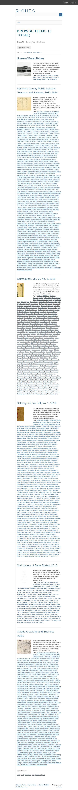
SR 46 (29, 751)
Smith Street (56, 747)
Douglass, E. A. (51, 446)
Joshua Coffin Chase (31, 610)
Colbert (34, 139)
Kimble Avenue (48, 702)
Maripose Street (52, 191)
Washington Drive (46, 761)
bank (52, 660)
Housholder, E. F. (22, 470)
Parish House (47, 354)
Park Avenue (55, 354)
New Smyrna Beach (46, 201)
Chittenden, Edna (32, 438)
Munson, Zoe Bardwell (32, 348)
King (25, 336)
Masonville (35, 193)
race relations (26, 618)
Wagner (37, 761)
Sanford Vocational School (34, 231)
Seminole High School (36, 237)
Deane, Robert (34, 312)
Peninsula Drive (30, 213)
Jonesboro (32, 175)
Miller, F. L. (49, 492)
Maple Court (44, 716)
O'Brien (31, 203)
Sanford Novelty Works (24, 370)
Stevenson (20, 378)
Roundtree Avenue (40, 223)
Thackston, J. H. (44, 538)
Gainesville (20, 161)
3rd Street (32, 117)
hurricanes (49, 608)
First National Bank (41, 318)
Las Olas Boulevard (35, 183)
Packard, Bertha (40, 352)
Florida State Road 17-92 (24, 686)
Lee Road (42, 710)
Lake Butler (39, 177)
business (19, 668)
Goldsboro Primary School (39, 165)
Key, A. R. (20, 336)
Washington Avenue (49, 260)
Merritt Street (25, 195)
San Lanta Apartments (52, 225)
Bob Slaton (30, 664)
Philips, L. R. (26, 358)
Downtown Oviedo (41, 680)
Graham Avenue (48, 696)
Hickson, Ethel (21, 332)
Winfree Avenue (51, 266)
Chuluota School (48, 135)
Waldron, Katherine (48, 544)
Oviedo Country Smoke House (33, 732)
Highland (42, 169)
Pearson (35, 211)
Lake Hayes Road (40, 706)
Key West (38, 175)
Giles (57, 326)
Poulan (54, 738)
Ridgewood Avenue (48, 219)
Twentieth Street (50, 254)
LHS (25, 185)
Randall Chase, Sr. (54, 618)
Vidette (19, 258)
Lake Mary (56, 610)
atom (18, 775)
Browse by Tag (30, 42)
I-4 (40, 700)
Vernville (56, 256)
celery (45, 588)
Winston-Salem (21, 268)
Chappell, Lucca (42, 308)
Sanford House (34, 520)
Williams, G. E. (36, 392)
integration (56, 608)
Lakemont (34, 181)
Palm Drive (55, 734)
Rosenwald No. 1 (22, 223)
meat (31, 718)
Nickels (39, 498)
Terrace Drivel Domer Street (47, 755)
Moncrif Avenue (21, 197)
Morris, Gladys (37, 346)
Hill (44, 468)
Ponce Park (51, 215)
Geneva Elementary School (25, 163)
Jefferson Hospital (22, 474)
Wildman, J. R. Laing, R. (24, 392)
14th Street (43, 113)
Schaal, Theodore (43, 524)
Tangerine (54, 250)
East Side (50, 147)
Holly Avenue (54, 169)
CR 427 (19, 143)
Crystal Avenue (43, 676)
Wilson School (42, 266)
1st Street (38, 115)
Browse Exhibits (44, 785)
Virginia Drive (31, 258)
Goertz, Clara (21, 328)
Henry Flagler (34, 606)
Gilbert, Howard (50, 326)
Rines (46, 508)
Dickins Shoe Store (22, 446)
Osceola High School (41, 500)
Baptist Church (50, 586)
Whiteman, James (53, 386)
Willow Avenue (27, 266)
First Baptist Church (23, 596)
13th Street (36, 113)
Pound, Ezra (37, 506)
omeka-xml (38, 775)
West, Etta (49, 546)
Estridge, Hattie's (52, 316)
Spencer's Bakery (52, 530)
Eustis (30, 153)
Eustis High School (33, 450)
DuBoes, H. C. (21, 448)
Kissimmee (52, 175)
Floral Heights (33, 155)
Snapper (19, 749)
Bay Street (25, 662)
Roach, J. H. (29, 510)
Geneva (19, 326)
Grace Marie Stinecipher (29, 604)
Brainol (50, 304)
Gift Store (28, 462)
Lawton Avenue (25, 710)
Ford (49, 320)
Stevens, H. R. (55, 376)
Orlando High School (28, 500)
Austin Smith (41, 586)
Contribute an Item (22, 787)
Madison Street (39, 189)
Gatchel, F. (35, 458)
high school (35, 169)
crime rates (43, 592)
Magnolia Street (27, 716)
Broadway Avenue (31, 666)
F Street (35, 153)
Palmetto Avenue (46, 209)
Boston (27, 127)
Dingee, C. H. (42, 446)
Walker (31, 382)
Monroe (19, 346)
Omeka (60, 787)
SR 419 (47, 749)
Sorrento (45, 243)
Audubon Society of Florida (38, 426)
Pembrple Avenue (50, 736)
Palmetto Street (28, 736)
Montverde (48, 197)
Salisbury (42, 225)
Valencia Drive (49, 256)
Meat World (46, 718)
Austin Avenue (26, 660)
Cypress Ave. (34, 442)
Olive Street (24, 205)
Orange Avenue (33, 205)
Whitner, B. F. (48, 388)
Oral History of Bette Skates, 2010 (37, 565)
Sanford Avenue (52, 79)
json (33, 775)
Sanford (44, 79)
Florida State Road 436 (24, 690)
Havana (35, 167)
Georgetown (49, 77)
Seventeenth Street (22, 239)
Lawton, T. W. (36, 480)
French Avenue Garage (38, 456)
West (43, 546)
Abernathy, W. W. (38, 298)
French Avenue (28, 159)
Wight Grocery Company (41, 390)
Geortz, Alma (21, 462)
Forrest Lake (26, 600)
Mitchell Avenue (46, 720)
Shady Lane (42, 239)
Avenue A (34, 660)
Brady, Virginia (43, 304)
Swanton (36, 250)
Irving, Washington (45, 472)
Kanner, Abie (32, 474)
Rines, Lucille (53, 508)
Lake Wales (56, 179)
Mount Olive (33, 199)
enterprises (41, 594)
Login (66, 2)
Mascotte (28, 193)
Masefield (25, 486)
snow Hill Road (37, 243)
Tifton (18, 254)
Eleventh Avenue (38, 151)
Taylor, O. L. (35, 538)
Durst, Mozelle (38, 314)
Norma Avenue (41, 724)
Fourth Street (41, 77)
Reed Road (43, 741)
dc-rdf (22, 775)
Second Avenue (40, 233)
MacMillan (50, 484)
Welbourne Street (28, 262)
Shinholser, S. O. (54, 528)
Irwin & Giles (44, 334)
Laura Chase (21, 612)
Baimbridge (40, 123)
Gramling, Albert (43, 464)
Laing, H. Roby (38, 478)
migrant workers (30, 614)
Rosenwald (51, 221)
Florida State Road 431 (52, 688)
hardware (42, 698)
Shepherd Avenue (27, 241)
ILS (21, 334)
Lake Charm (34, 704)
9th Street (31, 119)
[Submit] (60, 14)
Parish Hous (25, 502)
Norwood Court (50, 724)
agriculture (53, 584)
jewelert (36, 702)
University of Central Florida (47, 759)
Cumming (36, 143)
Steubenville (36, 248)
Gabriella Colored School (48, 159)
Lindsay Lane (45, 712)
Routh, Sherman (28, 362)
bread (34, 77)
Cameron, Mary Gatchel (53, 434)
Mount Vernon (42, 199)
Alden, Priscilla (55, 298)
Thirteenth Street (55, 252)
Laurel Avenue (46, 183)
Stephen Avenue (49, 751)
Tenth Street (38, 252)
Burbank (52, 127)
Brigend (32, 127)
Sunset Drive (21, 250)
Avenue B (40, 660)
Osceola (45, 205)
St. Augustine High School (31, 376)
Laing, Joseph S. (49, 478)
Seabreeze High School (36, 372)
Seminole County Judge (50, 526)
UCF (29, 759)
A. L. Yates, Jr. (41, 654)
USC (40, 544)
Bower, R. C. (36, 428)
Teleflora (19, 755)
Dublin (45, 147)
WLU (53, 392)
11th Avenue (47, 111)
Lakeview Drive (41, 181)
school (57, 231)
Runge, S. (36, 514)
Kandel (41, 702)
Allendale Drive (55, 656)
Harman (48, 604)
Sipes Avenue (48, 241)
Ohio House (55, 498)
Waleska (32, 260)
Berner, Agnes (25, 302)
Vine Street (31, 761)
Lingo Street (53, 712)
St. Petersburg (28, 248)
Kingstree (45, 175)
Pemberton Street (39, 736)
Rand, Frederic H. (32, 360)
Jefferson (42, 173)
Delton (46, 145)
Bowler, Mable (44, 428)
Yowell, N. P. (54, 394)
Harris (52, 330)
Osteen (19, 207)
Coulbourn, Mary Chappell (35, 440)
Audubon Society (24, 426)
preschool (20, 741)
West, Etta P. (57, 546)
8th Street (24, 119)
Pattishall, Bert (54, 502)
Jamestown (30, 702)
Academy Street (51, 654)
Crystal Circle (52, 676)
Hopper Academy (22, 171)
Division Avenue (38, 678)
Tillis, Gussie (51, 540)
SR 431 (19, 751)
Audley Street (50, 658)
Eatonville (57, 680)
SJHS (30, 243)
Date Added (36, 52)
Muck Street (30, 722)
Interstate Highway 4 (47, 700)
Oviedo (24, 207)
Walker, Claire (38, 382)
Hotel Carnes (50, 468)
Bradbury (25, 430)
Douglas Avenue (31, 680)
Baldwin (47, 123)
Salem (36, 225)
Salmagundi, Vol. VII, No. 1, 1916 (36, 403)
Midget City (20, 720)
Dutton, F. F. (47, 314)
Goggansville (27, 165)
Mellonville (37, 612)
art (29, 658)
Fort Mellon (34, 600)
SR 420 (52, 749)
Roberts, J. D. (55, 360)
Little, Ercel (50, 482)
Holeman (25, 608)
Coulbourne (41, 310)
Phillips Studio (44, 358)
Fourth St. (27, 322)
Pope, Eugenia (28, 506)
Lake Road (35, 708)
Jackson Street (21, 173)
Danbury (26, 145)
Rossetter (20, 362)
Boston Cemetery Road (51, 664)
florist (38, 692)
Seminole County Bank (51, 372)
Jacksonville (30, 173)
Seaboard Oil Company (28, 233)
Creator (29, 52)
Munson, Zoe (21, 496)
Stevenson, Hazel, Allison (24, 536)
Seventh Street (33, 239)
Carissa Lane (48, 668)
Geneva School (38, 163)
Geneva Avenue (38, 161)
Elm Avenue (55, 151)
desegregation (21, 594)
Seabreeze (25, 372)
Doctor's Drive (21, 680)
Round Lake (46, 743)
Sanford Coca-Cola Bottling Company (28, 366)
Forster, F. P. (55, 320)
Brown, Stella (28, 306)
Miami (31, 195)
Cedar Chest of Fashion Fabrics (47, 670)
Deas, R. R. (43, 312)
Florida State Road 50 (51, 690)
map (39, 716)
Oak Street (45, 203)
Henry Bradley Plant (23, 606)
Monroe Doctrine (27, 346)
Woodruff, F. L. (45, 394)
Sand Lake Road (22, 227)
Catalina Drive (44, 131)
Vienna (24, 258)
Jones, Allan (56, 334)
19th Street (32, 115)
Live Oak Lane (35, 714)
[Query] (39, 14)
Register (73, 2)
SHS (34, 241)
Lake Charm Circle (43, 704)
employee (20, 153)
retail (55, 741)
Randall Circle (56, 217)
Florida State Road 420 (24, 688)
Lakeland (27, 181)
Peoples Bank (21, 356)
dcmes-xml (28, 775)
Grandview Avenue (53, 165)
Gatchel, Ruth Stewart (49, 324)
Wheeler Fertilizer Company (36, 763)
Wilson (35, 266)
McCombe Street (44, 193)
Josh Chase (20, 610)
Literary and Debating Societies (36, 482)
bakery (56, 75)
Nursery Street (32, 726)
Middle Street (54, 718)
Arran (32, 121)
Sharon (19, 241)
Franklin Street (52, 157)
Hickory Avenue (26, 169)
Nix (50, 498)
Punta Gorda (36, 217)
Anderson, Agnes (50, 422)
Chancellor (29, 133)
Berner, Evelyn (34, 302)
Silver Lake (40, 241)
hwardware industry (32, 700)
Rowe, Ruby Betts (37, 512)
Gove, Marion (25, 464)
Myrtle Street (39, 722)
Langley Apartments (23, 183)
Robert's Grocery (38, 510)
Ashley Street (46, 121)
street (57, 751)
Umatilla (26, 256)
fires (58, 594)
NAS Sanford (36, 616)
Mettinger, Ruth (33, 492)
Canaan (34, 668)
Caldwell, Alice (21, 308)
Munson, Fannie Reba (51, 494)
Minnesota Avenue (53, 195)
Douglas (30, 147)
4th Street (39, 75)
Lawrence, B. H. (26, 480)
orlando (40, 205)
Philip (51, 356)
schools (19, 372)
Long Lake (44, 714)
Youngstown (28, 270)
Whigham (40, 264)
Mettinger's (42, 492)
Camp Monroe (39, 588)
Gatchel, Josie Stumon (45, 458)
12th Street (55, 111)
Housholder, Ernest (33, 470)
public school (28, 217)
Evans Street (40, 682)
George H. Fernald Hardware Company (33, 326)
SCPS (19, 233)
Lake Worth (20, 181)
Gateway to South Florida (29, 602)
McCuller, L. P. (25, 488)
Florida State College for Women (37, 320)
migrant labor (21, 614)
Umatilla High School (44, 542)
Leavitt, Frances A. (46, 480)
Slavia (50, 747)
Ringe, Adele (21, 510)
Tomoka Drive (36, 757)
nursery (24, 726)
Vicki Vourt (24, 761)
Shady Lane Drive (51, 239)
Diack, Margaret (52, 444)
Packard (32, 352)
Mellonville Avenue (54, 193)
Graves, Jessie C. (54, 464)
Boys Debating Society (23, 304)
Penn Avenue (39, 213)
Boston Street (21, 666)
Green (27, 466)
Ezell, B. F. (20, 318)
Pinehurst (33, 215)
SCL (46, 745)
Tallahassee (42, 250)
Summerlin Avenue (46, 248)
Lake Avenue (31, 177)
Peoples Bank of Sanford (33, 356)
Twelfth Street (41, 254)
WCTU (40, 546)
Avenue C (47, 660)
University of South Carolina (30, 544)
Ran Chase (33, 618)
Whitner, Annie (30, 548)
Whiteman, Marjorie (23, 388)
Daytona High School (23, 312)
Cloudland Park (27, 139)
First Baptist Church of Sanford (38, 596)
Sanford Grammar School (45, 227)
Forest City (43, 692)
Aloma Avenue (49, 119)
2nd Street (25, 117)
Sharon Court (43, 747)
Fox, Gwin (48, 454)
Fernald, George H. (29, 318)
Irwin (38, 334)
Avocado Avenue (27, 123)
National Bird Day (22, 498)
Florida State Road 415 (39, 686)
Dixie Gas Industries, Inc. (50, 678)
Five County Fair (33, 452)
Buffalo (47, 127)
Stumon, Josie (45, 536)
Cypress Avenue (44, 143)
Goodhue (28, 328)
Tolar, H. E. (38, 380)
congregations (35, 592)
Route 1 (48, 223)
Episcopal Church (50, 594)
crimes (49, 592)
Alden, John (47, 298)
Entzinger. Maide (42, 316)
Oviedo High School (47, 207)
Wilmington (33, 552)
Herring (57, 330)
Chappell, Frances (54, 436)
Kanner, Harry (51, 474)
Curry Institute (49, 310)
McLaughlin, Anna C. (36, 490)
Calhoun (32, 129)
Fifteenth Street (49, 153)
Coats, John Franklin (31, 310)
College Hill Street (42, 139)
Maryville (22, 193)
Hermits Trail (56, 167)
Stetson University (45, 376)
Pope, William (53, 358)
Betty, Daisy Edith (51, 302)
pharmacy (33, 738)
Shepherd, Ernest (36, 374)
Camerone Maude (31, 308)
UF (31, 542)
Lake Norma (27, 708)
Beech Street (42, 662)
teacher (19, 252)
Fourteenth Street (33, 157)
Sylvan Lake (32, 753)
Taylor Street (51, 753)
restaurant (50, 741)
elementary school (26, 151)
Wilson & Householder (43, 552)
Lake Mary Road (48, 177)
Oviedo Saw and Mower (29, 734)
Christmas (57, 133)
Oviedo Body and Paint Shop (38, 730)
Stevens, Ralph (50, 534)
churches (49, 590)
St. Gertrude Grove (28, 620)
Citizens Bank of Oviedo (39, 674)
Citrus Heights (32, 137)
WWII (41, 622)
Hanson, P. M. (36, 330)
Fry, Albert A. (53, 322)
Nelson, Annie (36, 350)
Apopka (27, 121)
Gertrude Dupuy (42, 602)
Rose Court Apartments (40, 221)
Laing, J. (25, 338)
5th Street (45, 117)
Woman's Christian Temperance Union (41, 554)
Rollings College (29, 743)
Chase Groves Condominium (25, 590)
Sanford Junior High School (45, 229)
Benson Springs (40, 125)
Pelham (50, 211)
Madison (31, 189)
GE (57, 694)
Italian (56, 700)
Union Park (34, 759)
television (25, 755)
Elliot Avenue (47, 151)
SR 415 (42, 749)
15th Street (50, 113)
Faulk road (53, 682)
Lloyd (45, 185)
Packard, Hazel (50, 352)
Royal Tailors (47, 512)
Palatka (38, 209)
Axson (34, 123)
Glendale (19, 165)
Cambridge (38, 129)
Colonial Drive (34, 676)
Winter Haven (40, 268)
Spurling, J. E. (29, 532)
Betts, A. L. (42, 302)
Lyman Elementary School (51, 187)
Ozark (33, 209)
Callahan (42, 434)
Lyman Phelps (29, 612)
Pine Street (48, 738)
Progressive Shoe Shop (49, 506)
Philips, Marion (34, 358)
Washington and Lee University (33, 384)
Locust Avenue (21, 187)
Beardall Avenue (30, 125)
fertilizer (31, 684)
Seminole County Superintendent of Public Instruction (32, 528)
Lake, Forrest (39, 338)
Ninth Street (24, 203)
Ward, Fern (46, 382)
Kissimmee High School (41, 336)
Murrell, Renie (43, 348)
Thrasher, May (42, 540)
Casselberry (35, 131)
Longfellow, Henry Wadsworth (40, 340)
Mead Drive (26, 718)
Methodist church (53, 612)
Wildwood (20, 266)
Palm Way (20, 736)
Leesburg (54, 183)
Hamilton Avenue (34, 698)
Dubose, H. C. (21, 314)
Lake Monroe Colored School (30, 179)
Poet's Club (20, 506)
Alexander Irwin (40, 422)
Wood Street (32, 765)
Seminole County (26, 235)
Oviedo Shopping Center (44, 734)
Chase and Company (54, 308)
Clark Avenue (41, 137)
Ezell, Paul (46, 450)
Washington (39, 260)
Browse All (20, 42)
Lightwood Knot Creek (23, 712)
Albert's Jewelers (45, 656)
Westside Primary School (29, 264)
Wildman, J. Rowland (23, 550)
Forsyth (51, 155)
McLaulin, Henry (47, 490)
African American (48, 75)
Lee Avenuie (34, 710)
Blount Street (21, 127)
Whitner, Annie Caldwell (36, 388)
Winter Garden (31, 268)
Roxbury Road (23, 225)
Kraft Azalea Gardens (23, 704)
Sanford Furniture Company (36, 518)
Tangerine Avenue (41, 753)
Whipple (28, 622)
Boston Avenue (39, 664)
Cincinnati (24, 137)
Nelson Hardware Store (29, 724)
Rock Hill (57, 219)
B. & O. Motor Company (53, 426)
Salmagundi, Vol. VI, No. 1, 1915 (36, 278)
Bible (59, 302)
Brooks (32, 588)
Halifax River (41, 604)
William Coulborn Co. (36, 550)
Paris (53, 209)
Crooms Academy (27, 143)
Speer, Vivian (49, 374)
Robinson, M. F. (48, 510)
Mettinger (25, 492)
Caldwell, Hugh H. (34, 434)
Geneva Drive (31, 696)
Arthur (35, 300)
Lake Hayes (31, 706)
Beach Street (21, 125)
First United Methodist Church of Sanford (40, 598)
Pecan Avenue (43, 211)
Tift (33, 380)
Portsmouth (20, 217)
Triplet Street (25, 254)
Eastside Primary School (34, 149)
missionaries (39, 614)
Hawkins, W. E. (25, 468)
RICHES (26, 11)
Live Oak (29, 185)
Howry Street (32, 171)
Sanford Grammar (22, 368)
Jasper (36, 173)
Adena (42, 119)
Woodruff (25, 394)
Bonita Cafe (28, 428)
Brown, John (39, 432)
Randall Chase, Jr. (43, 618)
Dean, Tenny (26, 444)
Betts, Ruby (20, 428)
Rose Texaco (38, 743)
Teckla (24, 252)
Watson (32, 386)
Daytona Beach (33, 145)
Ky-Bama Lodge (22, 177)
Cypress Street (54, 143)
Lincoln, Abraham (49, 338)
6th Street (51, 117)
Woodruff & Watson (34, 394)
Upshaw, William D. (22, 382)
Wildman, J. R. (53, 390)
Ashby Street (38, 121)
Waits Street (25, 260)
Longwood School (31, 187)
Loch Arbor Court (53, 185)
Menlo (19, 195)
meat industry (38, 718)
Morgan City (55, 197)
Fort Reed (25, 157)
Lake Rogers (43, 708)
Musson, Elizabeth (53, 348)
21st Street (52, 115)
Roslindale (31, 223)
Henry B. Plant (55, 604)
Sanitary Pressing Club (30, 524)
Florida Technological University (26, 692)
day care (29, 678)
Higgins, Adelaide (31, 332)
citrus (54, 590)
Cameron (45, 129)
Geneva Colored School (51, 161)
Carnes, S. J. (21, 436)
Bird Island (23, 664)
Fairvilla (47, 682)
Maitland (23, 191)
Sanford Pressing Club (38, 370)
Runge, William (44, 514)
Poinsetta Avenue (42, 215)
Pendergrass (21, 213)
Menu (18, 22)
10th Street (40, 111)
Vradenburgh (45, 258)
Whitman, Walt (21, 548)
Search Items (41, 42)
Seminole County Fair (23, 374)
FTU (39, 694)
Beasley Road (33, 662)
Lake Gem (24, 706)
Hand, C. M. (20, 330)
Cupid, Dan (25, 442)
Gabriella (44, 694)
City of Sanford (26, 592)
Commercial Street (52, 438)
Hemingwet (48, 167)
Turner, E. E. (54, 380)
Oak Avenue (37, 203)
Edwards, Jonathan (22, 316)
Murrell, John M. (30, 496)
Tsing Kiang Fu (25, 542)
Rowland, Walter (48, 362)
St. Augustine (38, 532)
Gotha (55, 462)
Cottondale (20, 141)
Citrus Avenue (51, 674)
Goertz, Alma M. (36, 462)
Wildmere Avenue (54, 264)
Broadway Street (42, 666)
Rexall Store (46, 360)
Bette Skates (25, 588)
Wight (31, 390)
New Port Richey (35, 201)
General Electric (21, 696)
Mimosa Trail (28, 720)
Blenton (55, 125)
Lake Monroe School (46, 179)
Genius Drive (47, 163)
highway (23, 700)
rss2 (43, 775)
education (54, 314)
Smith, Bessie (24, 530)
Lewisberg (20, 185)
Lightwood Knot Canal (52, 710)
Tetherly (47, 378)
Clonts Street (25, 676)
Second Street (50, 233)
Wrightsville (20, 270)
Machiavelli (43, 342)
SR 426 (58, 749)
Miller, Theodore (51, 344)
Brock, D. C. (56, 304)
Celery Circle (30, 672)
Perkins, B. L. (45, 356)
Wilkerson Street (50, 763)
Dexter (51, 145)
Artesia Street (35, 658)
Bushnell (26, 129)
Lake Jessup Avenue (53, 706)
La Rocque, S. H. (28, 478)
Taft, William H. (39, 378)
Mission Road (37, 720)
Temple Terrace (33, 755)
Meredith (43, 344)
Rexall (40, 360)
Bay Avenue (53, 123)
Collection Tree (20, 785)
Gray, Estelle (21, 466)
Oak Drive (47, 726)
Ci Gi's (29, 674)
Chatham (35, 133)
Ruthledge (31, 225)
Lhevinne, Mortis (22, 482)
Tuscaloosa (32, 254)
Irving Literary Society (29, 334)
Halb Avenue (28, 167)
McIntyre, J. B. (43, 488)
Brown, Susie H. (48, 432)
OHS (18, 205)
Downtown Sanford (31, 594)
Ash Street (42, 658)
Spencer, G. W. (41, 530)
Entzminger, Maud (38, 448)
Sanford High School (50, 368)
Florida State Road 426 (38, 688)
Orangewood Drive (22, 728)
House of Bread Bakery (30, 58)
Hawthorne (41, 167)
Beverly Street (51, 662)
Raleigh (49, 217)
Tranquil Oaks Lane (46, 757)
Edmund (44, 149)
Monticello (41, 197)
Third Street (46, 252)
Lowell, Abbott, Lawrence (24, 484)
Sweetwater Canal (22, 753)
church (43, 590)
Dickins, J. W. (33, 446)
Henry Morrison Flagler (45, 606)
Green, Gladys (34, 466)
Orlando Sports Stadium (41, 728)
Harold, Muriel (45, 330)
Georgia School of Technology (49, 460)
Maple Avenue (31, 191)
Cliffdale (19, 139)
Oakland (51, 203)
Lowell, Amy (36, 484)
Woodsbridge (56, 268)
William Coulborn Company (51, 550)
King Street (57, 702)
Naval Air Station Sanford (48, 616)
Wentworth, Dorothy (41, 386)
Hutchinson (35, 472)
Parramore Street (27, 211)
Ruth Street (54, 743)
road (22, 743)
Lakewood (50, 181)
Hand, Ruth (28, 330)
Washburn (20, 384)
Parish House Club (35, 502)
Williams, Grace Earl (23, 552)
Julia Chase (41, 610)
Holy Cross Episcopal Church (37, 608)
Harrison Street (50, 698)
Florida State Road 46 (37, 690)
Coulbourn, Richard (49, 440)
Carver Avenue (25, 670)
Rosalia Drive (21, 221)
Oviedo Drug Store (48, 732)
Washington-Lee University (51, 384)
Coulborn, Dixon (22, 440)
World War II (35, 622)
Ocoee (57, 203)
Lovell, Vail (57, 482)
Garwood (40, 324)
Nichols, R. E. (32, 498)
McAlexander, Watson (23, 344)
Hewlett (19, 169)
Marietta (44, 191)
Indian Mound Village (54, 171)
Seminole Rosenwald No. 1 (52, 237)
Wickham (26, 390)
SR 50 (33, 751)
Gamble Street (28, 161)
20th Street (45, 115)
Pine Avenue (26, 215)
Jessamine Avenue (22, 175)
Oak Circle (40, 726)
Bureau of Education (47, 306)
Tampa (49, 250)
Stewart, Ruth (28, 378)
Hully (22, 472)
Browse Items (32, 785)
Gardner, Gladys (26, 458)
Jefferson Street (50, 173)
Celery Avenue (53, 131)
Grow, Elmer (42, 466)
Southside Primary (27, 245)
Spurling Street (53, 245)
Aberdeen (37, 119)
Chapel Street (54, 672)
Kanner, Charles (41, 474)
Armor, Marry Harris (42, 424)
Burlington (20, 129)
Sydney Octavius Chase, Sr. (42, 620)
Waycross (34, 546)
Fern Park (41, 153)
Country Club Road (29, 141)
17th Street (24, 115)
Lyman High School (23, 189)
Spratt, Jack (20, 532)
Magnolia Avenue (50, 189)
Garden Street (51, 694)
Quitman (43, 217)
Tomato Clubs (46, 380)
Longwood (53, 340)
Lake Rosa (50, 708)
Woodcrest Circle (42, 765)
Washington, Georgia (23, 386)
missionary (47, 614)
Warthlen (53, 382)
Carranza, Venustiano (31, 436)
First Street (24, 155)
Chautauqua (20, 310)
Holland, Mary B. (50, 332)
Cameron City (21, 131)
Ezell (41, 450)
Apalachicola (21, 121)
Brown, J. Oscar (30, 432)
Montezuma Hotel (32, 197)
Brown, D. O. (21, 432)
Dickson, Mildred (52, 312)
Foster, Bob (20, 322)
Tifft (31, 380)
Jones (50, 334)
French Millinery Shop (52, 456)
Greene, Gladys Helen (38, 328)
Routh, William (38, 362)
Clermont (48, 137)
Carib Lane (40, 668)
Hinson (47, 169)
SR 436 (24, 751)
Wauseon (20, 262)
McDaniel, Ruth (35, 344)
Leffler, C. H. (56, 480)
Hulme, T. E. (28, 472)
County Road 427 (41, 141)
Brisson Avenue (40, 127)
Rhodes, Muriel (39, 508)
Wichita (46, 264)
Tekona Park (30, 252)
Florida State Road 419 (54, 686)
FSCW (19, 324)
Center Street (21, 133)
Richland (27, 219)
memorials (44, 612)
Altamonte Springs (22, 658)
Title (25, 52)
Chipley (51, 133)
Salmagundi (24, 364)
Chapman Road (21, 674)
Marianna (39, 191)
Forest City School (42, 155)
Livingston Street (38, 185)
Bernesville (49, 125)
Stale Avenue (40, 751)
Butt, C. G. (57, 306)
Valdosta (41, 256)
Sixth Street (24, 243)
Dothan (25, 147)
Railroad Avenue (22, 360)
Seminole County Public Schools (41, 235)
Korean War (49, 610)
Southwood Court (28, 749)
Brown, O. (20, 306)
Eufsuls (25, 153)
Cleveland (55, 137)
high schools (41, 332)
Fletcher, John (43, 452)
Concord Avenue (54, 139)
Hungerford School (41, 171)
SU (34, 378)
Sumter (55, 248)
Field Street (48, 684)
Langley (56, 181)
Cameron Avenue (54, 129)
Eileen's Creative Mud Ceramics (26, 682)
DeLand (41, 145)
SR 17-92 (36, 749)
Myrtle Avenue (51, 199)
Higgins (32, 468)
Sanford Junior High (31, 229)
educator (50, 149)
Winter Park (48, 268)
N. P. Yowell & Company (24, 350)
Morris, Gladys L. (28, 494)
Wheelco (24, 763)
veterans (23, 622)
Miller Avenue (43, 195)
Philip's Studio (39, 504)
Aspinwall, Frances (42, 300)
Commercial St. (42, 438)
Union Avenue (34, 256)
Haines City (20, 167)
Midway (36, 195)
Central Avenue (39, 672)
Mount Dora (25, 199)
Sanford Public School (51, 370)
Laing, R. (32, 338)
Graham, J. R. (34, 464)
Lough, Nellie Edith (33, 342)
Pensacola (47, 213)
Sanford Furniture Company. (48, 366)
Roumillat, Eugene (26, 512)
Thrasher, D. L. (24, 380)
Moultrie (19, 199)
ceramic (46, 672)
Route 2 (54, 223)
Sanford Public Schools (33, 522)
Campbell (29, 131)
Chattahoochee (43, 133)
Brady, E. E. (34, 304)
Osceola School (53, 205)
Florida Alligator (52, 452)
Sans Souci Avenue (49, 231)
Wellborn (36, 262)
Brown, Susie (36, 306)
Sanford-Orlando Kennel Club (31, 745)
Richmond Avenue (36, 219)
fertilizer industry (39, 684)
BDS (50, 300)
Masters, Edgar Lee (34, 486)
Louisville (40, 187)
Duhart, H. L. (30, 314)
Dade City (20, 145)
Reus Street (20, 219)
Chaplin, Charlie (43, 436)
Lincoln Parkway (35, 712)
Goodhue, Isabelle (47, 462)
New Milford (25, 201)
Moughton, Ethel (47, 346)
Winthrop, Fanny (46, 392)
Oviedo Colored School (34, 207)
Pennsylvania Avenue (23, 738)
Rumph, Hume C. (27, 514)
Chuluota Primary (22, 135)
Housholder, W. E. (45, 470)
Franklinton (20, 159)
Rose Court (29, 221)
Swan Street (29, 250)
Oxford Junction (26, 209)
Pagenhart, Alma (27, 354)
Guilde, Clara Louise (52, 328)
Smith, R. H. (33, 530)
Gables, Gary (25, 324)
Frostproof (37, 159)
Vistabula (38, 258)
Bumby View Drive (53, 666)
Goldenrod (39, 696)
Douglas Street (37, 147)
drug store (51, 680)
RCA (24, 741)
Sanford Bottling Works (51, 364)
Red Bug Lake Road (33, 741)
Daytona (56, 310)
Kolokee (58, 175)
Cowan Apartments (52, 141)
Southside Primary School (41, 245)
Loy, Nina (43, 484)
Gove (18, 464)
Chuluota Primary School (35, 135)
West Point (43, 262)
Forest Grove (51, 692)
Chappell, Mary (21, 438)
